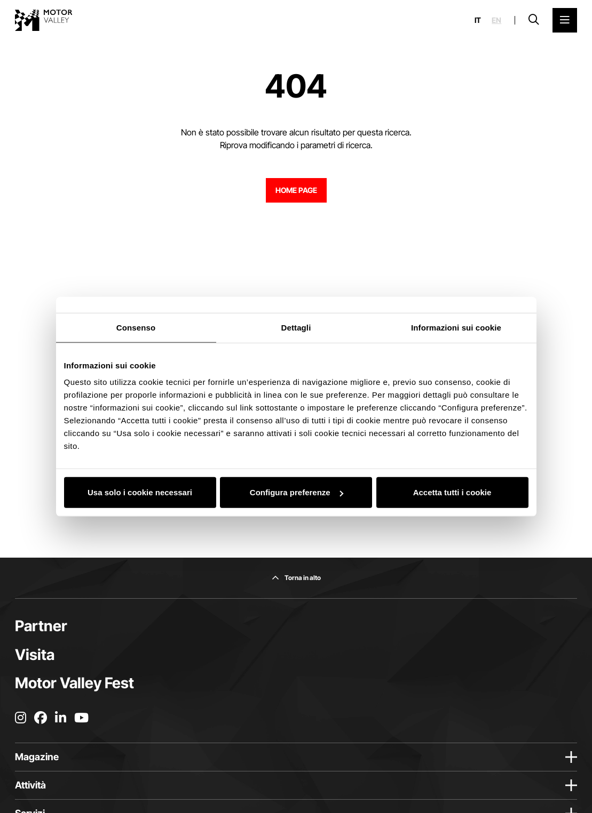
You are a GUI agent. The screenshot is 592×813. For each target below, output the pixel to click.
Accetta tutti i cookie (452, 492)
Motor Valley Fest (74, 683)
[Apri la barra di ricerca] (533, 20)
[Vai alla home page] (44, 20)
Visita (34, 655)
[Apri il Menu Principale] (564, 20)
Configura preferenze (296, 492)
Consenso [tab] (135, 327)
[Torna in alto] (296, 577)
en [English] (496, 20)
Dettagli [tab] (296, 327)
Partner (41, 626)
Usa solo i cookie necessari (140, 492)
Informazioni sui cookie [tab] (456, 327)
